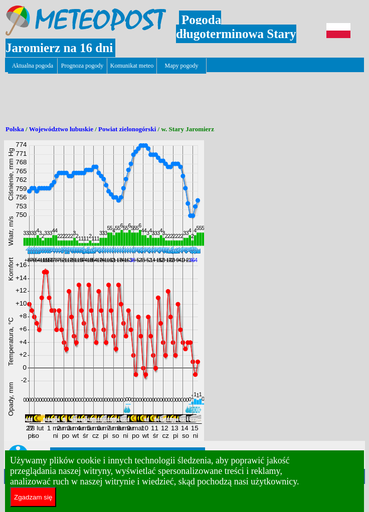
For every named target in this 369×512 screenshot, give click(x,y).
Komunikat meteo (131, 65)
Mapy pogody (182, 65)
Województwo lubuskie (61, 129)
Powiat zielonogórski (127, 129)
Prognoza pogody (82, 65)
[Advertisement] (186, 95)
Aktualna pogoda (32, 65)
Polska (15, 129)
